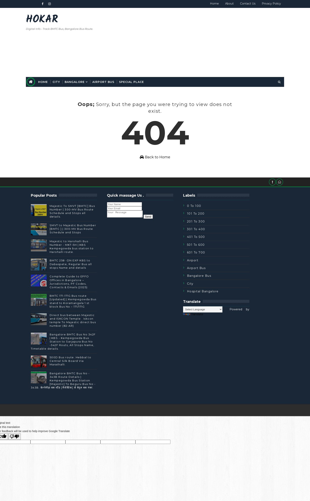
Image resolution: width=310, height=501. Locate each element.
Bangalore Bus (212, 282)
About (216, 3)
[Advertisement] (198, 41)
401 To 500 (209, 243)
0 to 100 (207, 212)
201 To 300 (209, 227)
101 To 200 (209, 220)
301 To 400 (209, 235)
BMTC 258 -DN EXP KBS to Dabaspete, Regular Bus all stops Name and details (84, 270)
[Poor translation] (14, 442)
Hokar (55, 20)
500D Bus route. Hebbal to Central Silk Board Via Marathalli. (84, 367)
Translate (206, 320)
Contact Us (234, 3)
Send (165, 223)
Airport (206, 266)
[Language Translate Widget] (216, 315)
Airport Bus (117, 80)
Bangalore (88, 80)
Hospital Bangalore (216, 297)
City (69, 80)
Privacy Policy (257, 3)
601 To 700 (209, 259)
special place (144, 80)
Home (201, 3)
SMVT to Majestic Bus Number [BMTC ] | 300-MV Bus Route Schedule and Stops (86, 235)
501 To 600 (209, 251)
